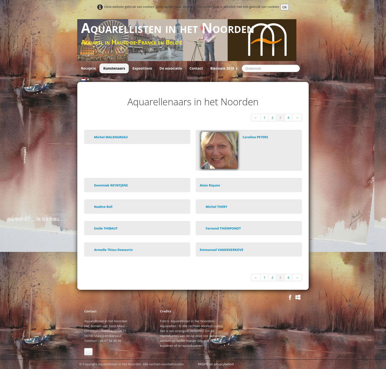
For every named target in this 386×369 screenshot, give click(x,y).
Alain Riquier (210, 185)
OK (284, 7)
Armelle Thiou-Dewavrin (113, 249)
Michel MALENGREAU (111, 137)
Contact (196, 68)
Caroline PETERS (255, 137)
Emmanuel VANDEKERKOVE (221, 249)
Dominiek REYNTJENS (111, 185)
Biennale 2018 (224, 68)
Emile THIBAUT (106, 228)
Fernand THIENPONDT (223, 228)
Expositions (142, 68)
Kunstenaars (114, 68)
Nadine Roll (103, 206)
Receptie (88, 68)
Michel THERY (216, 206)
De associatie (171, 68)
